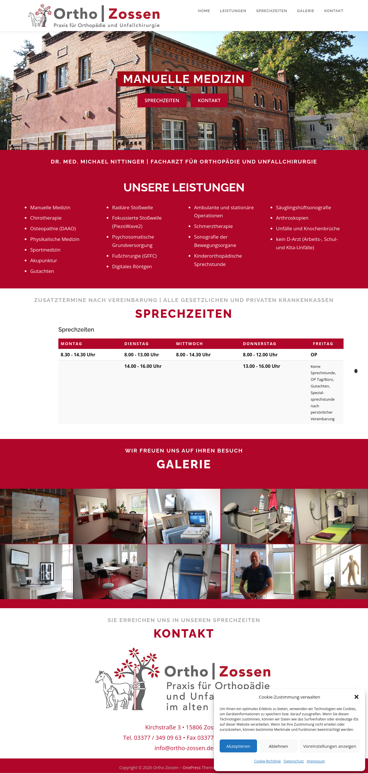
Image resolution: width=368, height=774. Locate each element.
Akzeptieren (238, 746)
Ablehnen (278, 746)
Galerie (306, 11)
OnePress (192, 768)
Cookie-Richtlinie (267, 761)
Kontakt (334, 11)
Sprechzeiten (271, 11)
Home (204, 11)
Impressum (316, 761)
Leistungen (233, 11)
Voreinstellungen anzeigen (329, 746)
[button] (356, 697)
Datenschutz (294, 761)
